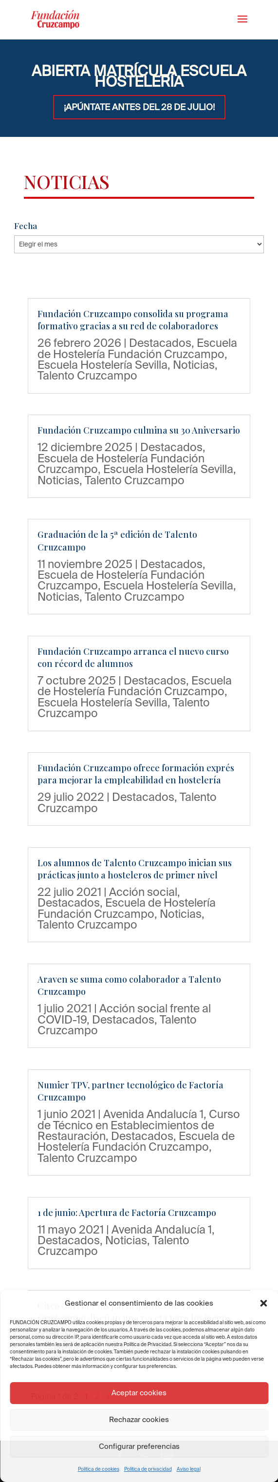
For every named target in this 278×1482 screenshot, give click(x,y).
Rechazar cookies (139, 1419)
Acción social (143, 891)
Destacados (160, 342)
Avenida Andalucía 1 (153, 1113)
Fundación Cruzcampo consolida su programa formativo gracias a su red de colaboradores (132, 320)
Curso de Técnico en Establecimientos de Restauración (138, 1124)
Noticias (194, 364)
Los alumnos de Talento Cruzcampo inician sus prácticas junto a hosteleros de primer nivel (134, 869)
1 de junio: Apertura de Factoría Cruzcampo (126, 1212)
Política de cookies (98, 1469)
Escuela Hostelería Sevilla (102, 364)
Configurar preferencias (139, 1446)
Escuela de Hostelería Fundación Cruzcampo (137, 348)
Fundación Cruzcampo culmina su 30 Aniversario (138, 430)
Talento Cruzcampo (87, 375)
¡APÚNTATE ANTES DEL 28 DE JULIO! (139, 107)
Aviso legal (189, 1469)
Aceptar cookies (139, 1392)
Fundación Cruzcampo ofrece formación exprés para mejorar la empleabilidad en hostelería (135, 774)
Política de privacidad (148, 1469)
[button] (263, 1303)
